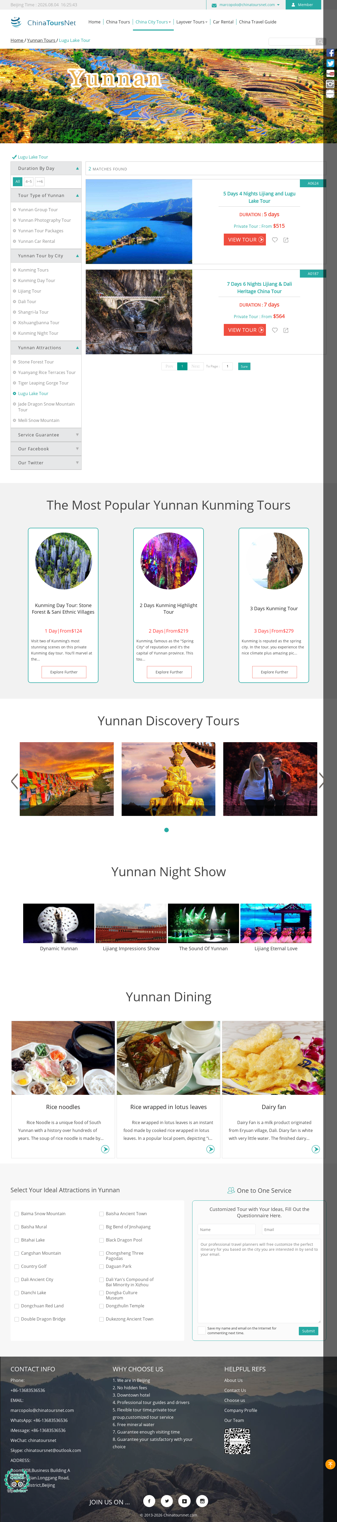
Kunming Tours (33, 270)
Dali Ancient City (37, 1279)
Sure (244, 366)
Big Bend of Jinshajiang (128, 1227)
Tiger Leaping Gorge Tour (43, 383)
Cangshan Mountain (41, 1253)
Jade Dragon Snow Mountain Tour (46, 407)
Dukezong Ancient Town (129, 1319)
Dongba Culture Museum (121, 1295)
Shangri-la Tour (33, 312)
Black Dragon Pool (124, 1240)
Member (305, 4)
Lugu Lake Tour (33, 393)
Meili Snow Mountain (39, 420)
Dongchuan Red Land (42, 1306)
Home (17, 40)
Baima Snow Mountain (43, 1213)
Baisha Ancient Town (126, 1213)
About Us (233, 1380)
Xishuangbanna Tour (39, 323)
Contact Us (235, 1390)
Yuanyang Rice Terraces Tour (47, 372)
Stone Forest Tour (36, 362)
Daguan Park (118, 1266)
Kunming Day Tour (36, 280)
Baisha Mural (34, 1227)
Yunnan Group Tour (38, 210)
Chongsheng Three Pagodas (124, 1255)
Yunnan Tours (41, 40)
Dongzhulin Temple (125, 1306)
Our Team (234, 1420)
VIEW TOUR (246, 239)
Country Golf (33, 1266)
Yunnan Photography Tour (44, 220)
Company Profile (240, 1410)
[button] (14, 781)
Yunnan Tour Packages (40, 231)
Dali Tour (27, 301)
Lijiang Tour (29, 291)
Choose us (234, 1400)
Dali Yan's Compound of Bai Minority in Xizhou (129, 1282)
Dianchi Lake (33, 1293)
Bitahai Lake (33, 1240)
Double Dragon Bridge (43, 1319)
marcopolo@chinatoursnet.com (247, 4)
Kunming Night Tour (38, 333)
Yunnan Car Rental (36, 241)
